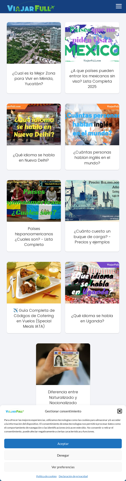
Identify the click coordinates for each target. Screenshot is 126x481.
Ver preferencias (63, 467)
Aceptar (63, 444)
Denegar (63, 455)
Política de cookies (46, 476)
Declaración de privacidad (73, 476)
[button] (120, 411)
